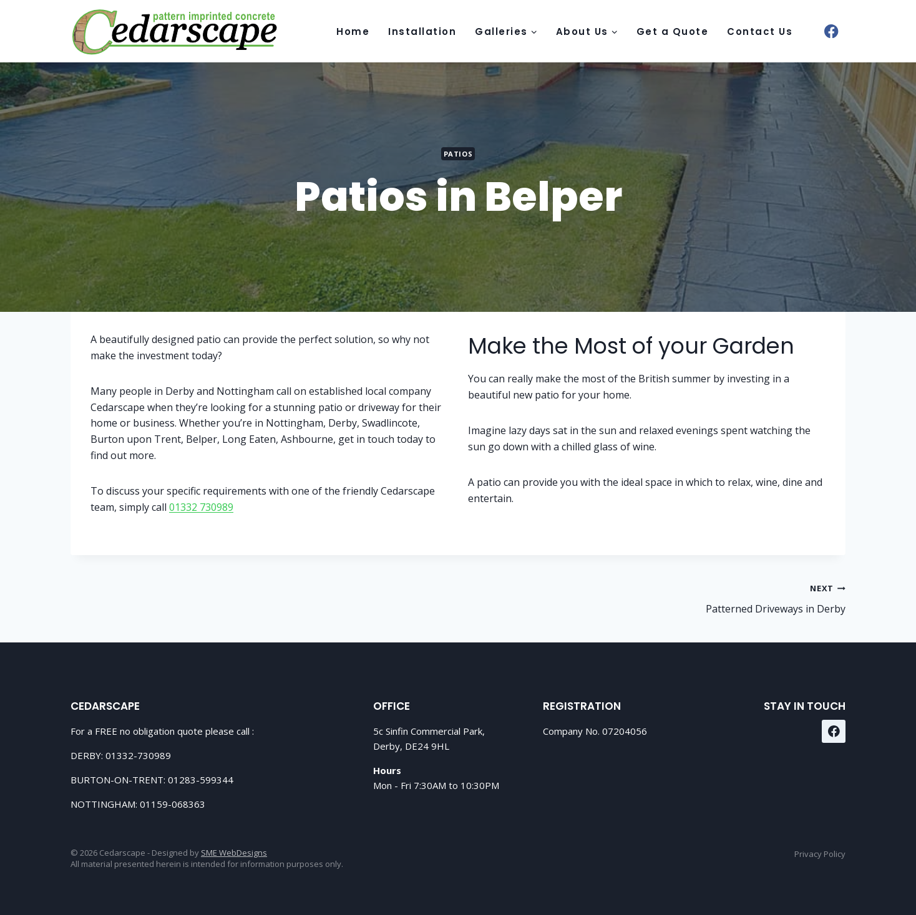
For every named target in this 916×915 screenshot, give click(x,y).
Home (352, 31)
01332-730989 (138, 755)
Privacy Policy (819, 853)
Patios (458, 153)
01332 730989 (201, 507)
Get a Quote (672, 31)
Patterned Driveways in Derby (656, 598)
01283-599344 (200, 779)
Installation (422, 31)
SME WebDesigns (234, 852)
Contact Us (759, 31)
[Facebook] (831, 31)
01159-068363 (172, 804)
